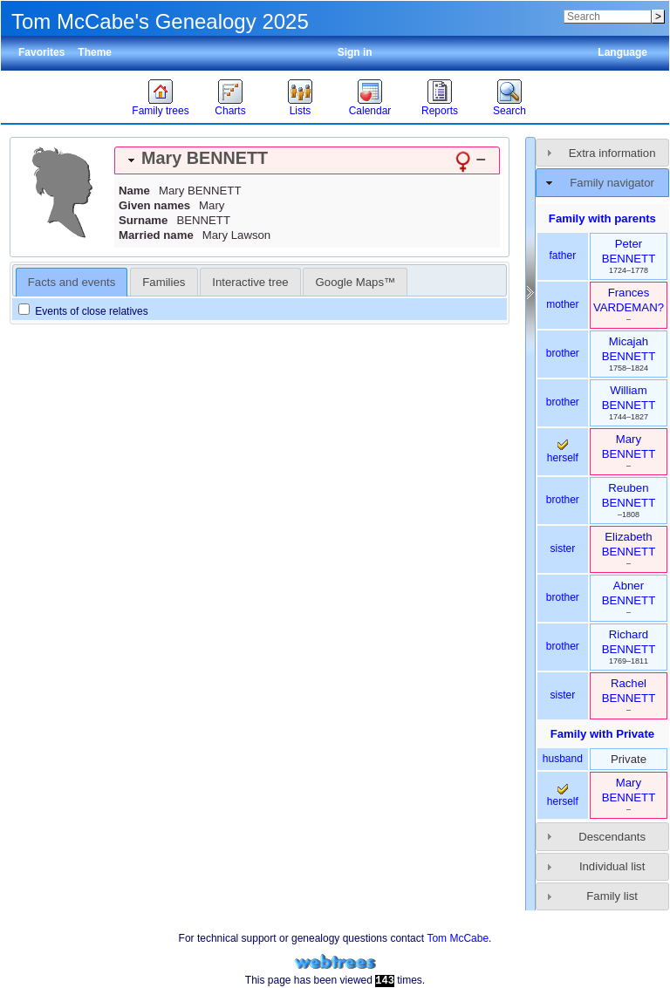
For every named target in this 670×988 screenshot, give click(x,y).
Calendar (370, 111)
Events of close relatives (83, 311)
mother (562, 304)
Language (622, 52)
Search (509, 111)
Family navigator (612, 182)
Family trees (160, 111)
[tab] (307, 160)
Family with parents (602, 218)
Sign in (355, 52)
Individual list (612, 866)
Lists (300, 111)
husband (563, 759)
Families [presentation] (163, 282)
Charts (230, 111)
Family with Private (602, 733)
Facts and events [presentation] (71, 282)
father (563, 255)
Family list (612, 896)
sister (563, 548)
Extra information (612, 153)
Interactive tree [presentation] (250, 282)
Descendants (612, 836)
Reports (439, 111)
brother (562, 353)
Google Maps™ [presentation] (356, 282)
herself (562, 451)
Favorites (41, 52)
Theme (95, 52)
